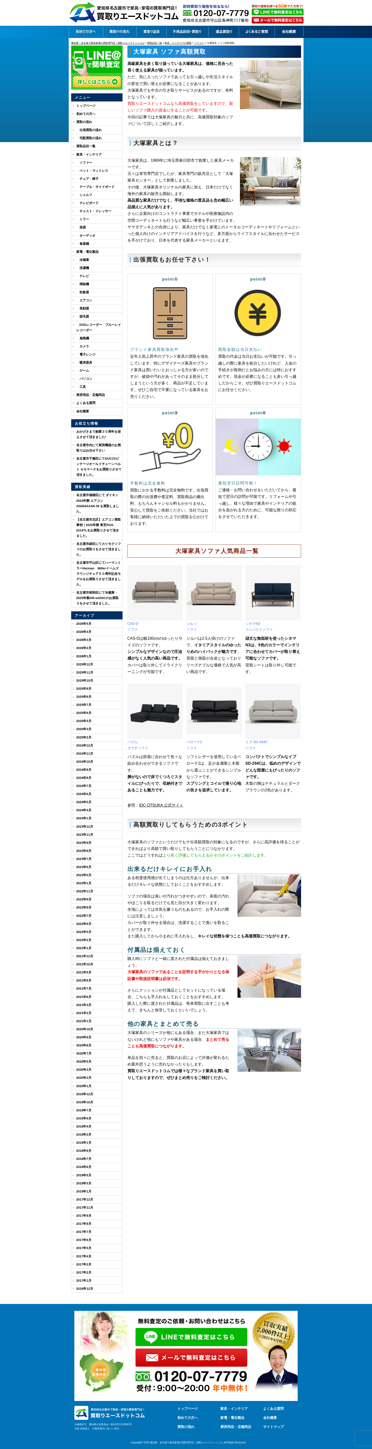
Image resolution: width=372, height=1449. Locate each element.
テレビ (82, 276)
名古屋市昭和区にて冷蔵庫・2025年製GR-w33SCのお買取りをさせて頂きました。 (97, 598)
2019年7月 (83, 1110)
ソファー (84, 162)
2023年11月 (84, 834)
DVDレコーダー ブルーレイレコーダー (98, 327)
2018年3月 (83, 1183)
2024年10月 (84, 761)
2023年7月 (83, 859)
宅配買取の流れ (89, 138)
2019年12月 (84, 1094)
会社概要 (82, 411)
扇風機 (82, 338)
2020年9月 (83, 1037)
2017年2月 (83, 1272)
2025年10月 (84, 680)
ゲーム (82, 370)
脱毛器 (82, 316)
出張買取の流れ (89, 130)
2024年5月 (83, 802)
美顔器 (82, 308)
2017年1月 (83, 1280)
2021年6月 (83, 997)
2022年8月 (83, 907)
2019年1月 (83, 1142)
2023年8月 (83, 851)
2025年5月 (83, 721)
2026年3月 (83, 640)
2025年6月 (83, 713)
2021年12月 (84, 956)
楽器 (81, 227)
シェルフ (84, 195)
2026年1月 (83, 656)
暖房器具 (84, 362)
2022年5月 (83, 932)
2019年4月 (83, 1126)
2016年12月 (84, 1288)
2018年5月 (83, 1175)
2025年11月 (84, 672)
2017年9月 (83, 1215)
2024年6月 (83, 794)
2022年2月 (83, 940)
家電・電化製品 (87, 252)
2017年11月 (84, 1207)
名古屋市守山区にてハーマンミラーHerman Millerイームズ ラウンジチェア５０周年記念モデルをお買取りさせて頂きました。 (99, 573)
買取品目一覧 (85, 146)
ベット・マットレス (92, 170)
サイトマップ (273, 1427)
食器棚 (82, 244)
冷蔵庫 (82, 260)
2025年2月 (83, 737)
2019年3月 (83, 1134)
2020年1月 (83, 1086)
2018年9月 (83, 1151)
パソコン (84, 379)
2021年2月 (83, 1013)
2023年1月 (83, 883)
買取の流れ (84, 122)
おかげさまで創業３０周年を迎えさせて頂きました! (98, 434)
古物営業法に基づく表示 (105, 1428)
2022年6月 (83, 924)
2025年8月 (83, 697)
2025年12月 (84, 664)
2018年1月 (83, 1191)
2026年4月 (83, 632)
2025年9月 (83, 688)
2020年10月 (84, 1029)
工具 (81, 387)
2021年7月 (83, 988)
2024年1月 (83, 818)
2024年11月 (84, 753)
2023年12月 (84, 826)
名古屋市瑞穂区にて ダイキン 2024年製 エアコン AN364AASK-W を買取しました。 (97, 503)
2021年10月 (84, 964)
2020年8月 (83, 1045)
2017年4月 (83, 1256)
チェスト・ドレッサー (93, 211)
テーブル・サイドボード (95, 187)
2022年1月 (83, 948)
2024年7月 (83, 786)
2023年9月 (83, 843)
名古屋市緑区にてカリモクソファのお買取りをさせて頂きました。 (98, 549)
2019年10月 (84, 1102)
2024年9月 (83, 770)
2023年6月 (83, 867)
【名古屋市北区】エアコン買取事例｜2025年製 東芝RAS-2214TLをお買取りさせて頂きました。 (98, 528)
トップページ (85, 106)
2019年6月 (83, 1118)
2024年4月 (83, 810)
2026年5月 (83, 624)
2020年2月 (83, 1078)
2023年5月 (83, 875)
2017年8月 (83, 1224)
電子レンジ (85, 354)
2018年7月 (83, 1159)
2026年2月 (83, 648)
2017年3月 (83, 1264)
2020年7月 (83, 1053)
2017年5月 (83, 1248)
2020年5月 (83, 1061)
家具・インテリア (89, 154)
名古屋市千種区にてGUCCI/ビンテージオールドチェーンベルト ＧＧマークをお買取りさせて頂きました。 (99, 467)
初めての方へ (85, 114)
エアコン (84, 300)
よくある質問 (85, 403)
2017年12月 (84, 1199)
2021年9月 (83, 972)
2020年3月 (83, 1069)
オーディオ (85, 235)
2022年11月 (84, 891)
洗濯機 (82, 268)
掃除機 (82, 284)
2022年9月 (83, 899)
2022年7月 (83, 916)
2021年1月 (83, 1021)
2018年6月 (83, 1167)
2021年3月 (83, 1005)
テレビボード (87, 203)
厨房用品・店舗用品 (90, 395)
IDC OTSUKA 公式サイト (161, 805)
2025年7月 (83, 705)
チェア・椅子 (87, 179)
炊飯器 (82, 292)
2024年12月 (84, 745)
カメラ (82, 346)
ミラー (82, 219)
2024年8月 (83, 778)
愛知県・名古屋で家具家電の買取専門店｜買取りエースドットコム (186, 1442)
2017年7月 (83, 1232)
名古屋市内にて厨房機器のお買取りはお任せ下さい (98, 447)
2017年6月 (83, 1240)
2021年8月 (83, 980)
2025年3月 (83, 729)
